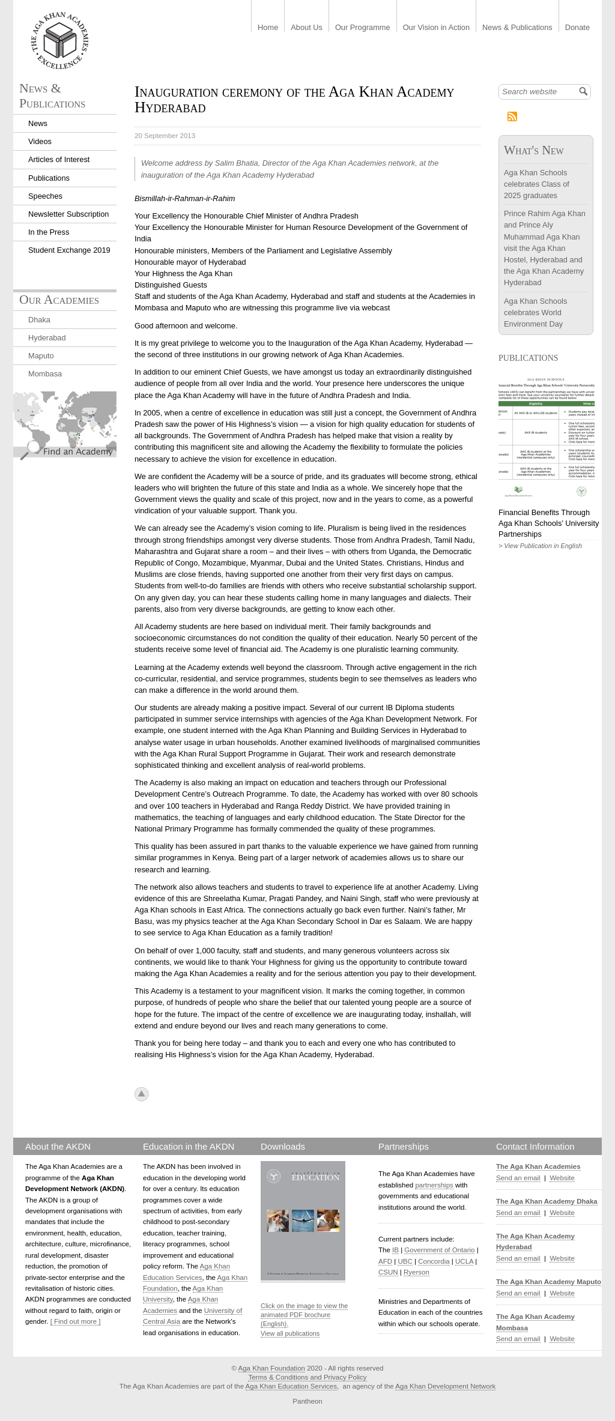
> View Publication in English (540, 545)
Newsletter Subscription (68, 214)
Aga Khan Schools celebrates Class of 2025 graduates (536, 184)
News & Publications (517, 28)
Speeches (45, 196)
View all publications (290, 1333)
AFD (385, 1261)
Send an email (518, 1177)
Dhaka (39, 319)
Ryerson (416, 1272)
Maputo (41, 355)
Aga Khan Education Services (291, 1386)
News (37, 123)
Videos (40, 141)
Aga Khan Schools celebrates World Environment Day (535, 312)
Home (268, 28)
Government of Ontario (439, 1250)
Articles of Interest (58, 159)
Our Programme (362, 28)
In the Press (48, 232)
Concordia (434, 1261)
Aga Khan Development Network (445, 1386)
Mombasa (45, 373)
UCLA (464, 1261)
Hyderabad (47, 337)
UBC (405, 1261)
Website (562, 1177)
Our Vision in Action (436, 28)
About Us (307, 28)
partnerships (434, 1185)
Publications (49, 178)
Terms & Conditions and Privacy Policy (307, 1377)
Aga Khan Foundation (271, 1368)
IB (395, 1250)
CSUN (388, 1272)
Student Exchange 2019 (69, 250)
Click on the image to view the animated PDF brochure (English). (304, 1315)
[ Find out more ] (75, 1321)
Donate (577, 28)
